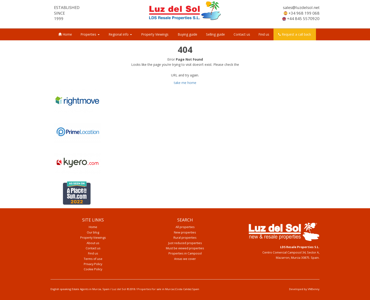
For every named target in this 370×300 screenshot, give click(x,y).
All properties (185, 227)
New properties (185, 232)
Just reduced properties (185, 243)
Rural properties (185, 238)
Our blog (93, 232)
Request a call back (294, 34)
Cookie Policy (93, 269)
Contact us (242, 34)
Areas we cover (185, 259)
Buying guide (187, 34)
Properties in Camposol (185, 253)
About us (93, 243)
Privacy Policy (93, 264)
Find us (263, 34)
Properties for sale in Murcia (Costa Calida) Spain (168, 289)
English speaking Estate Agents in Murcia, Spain (79, 289)
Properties (90, 34)
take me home (185, 82)
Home (65, 34)
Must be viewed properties (185, 248)
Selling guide (215, 34)
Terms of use (93, 259)
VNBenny (314, 289)
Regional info (120, 34)
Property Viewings (154, 34)
